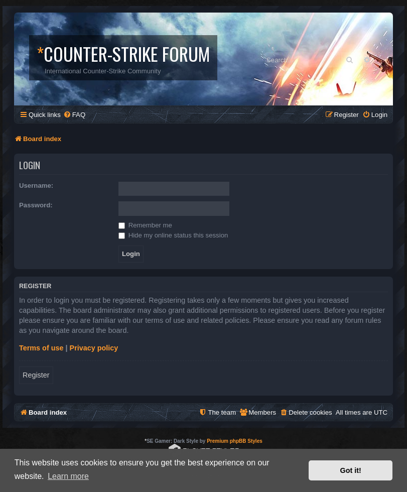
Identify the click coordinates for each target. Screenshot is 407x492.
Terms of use (41, 348)
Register (36, 375)
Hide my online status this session (173, 235)
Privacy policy (94, 348)
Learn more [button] (68, 476)
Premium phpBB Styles (234, 441)
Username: (36, 185)
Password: (36, 205)
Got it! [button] (350, 470)
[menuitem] (74, 114)
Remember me (145, 225)
